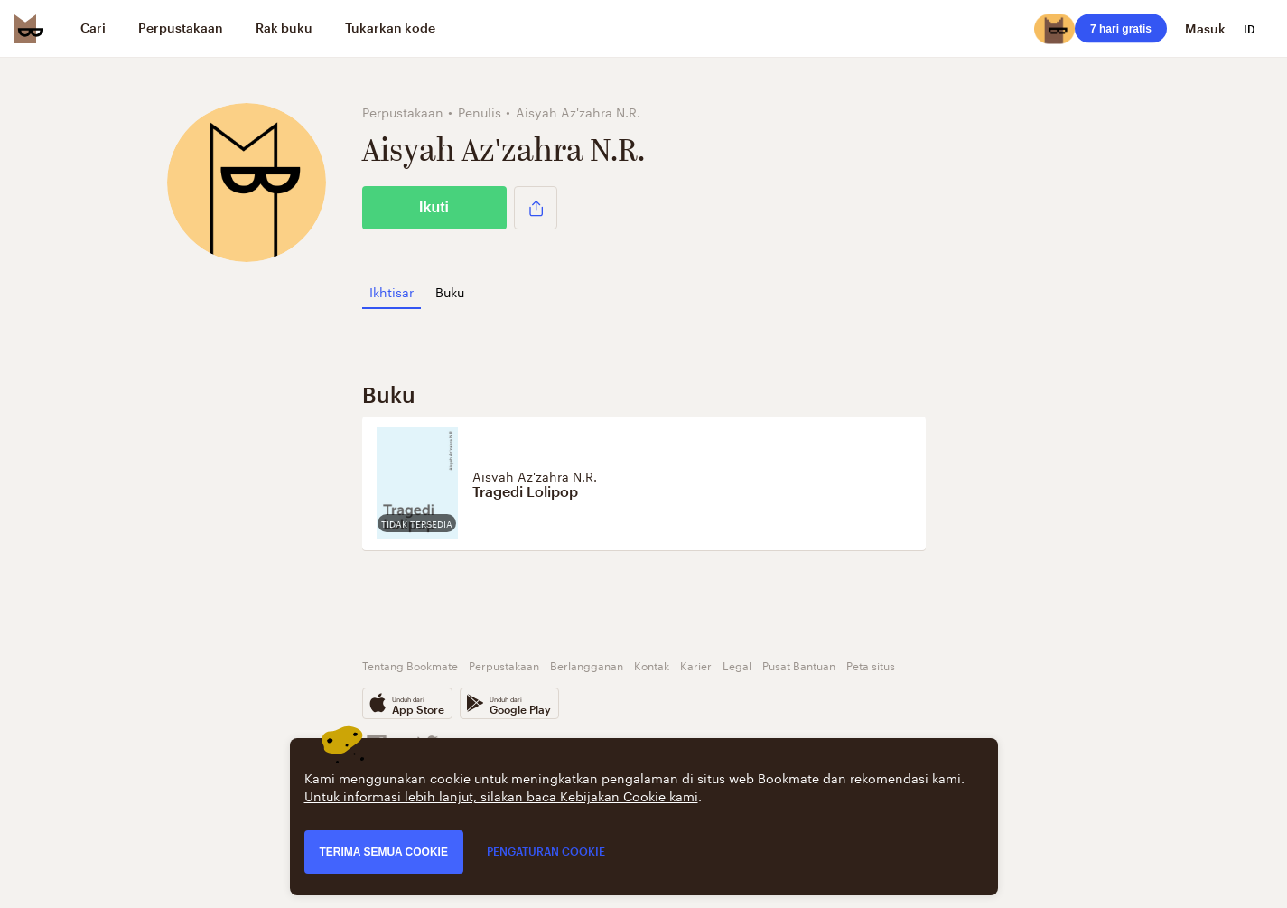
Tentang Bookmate (410, 664)
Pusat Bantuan (798, 664)
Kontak (651, 664)
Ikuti (434, 207)
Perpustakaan (504, 664)
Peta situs (870, 664)
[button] (535, 207)
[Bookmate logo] (28, 28)
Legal (737, 664)
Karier (696, 664)
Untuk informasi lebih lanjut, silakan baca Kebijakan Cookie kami (501, 795)
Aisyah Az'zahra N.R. (534, 475)
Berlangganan (586, 664)
